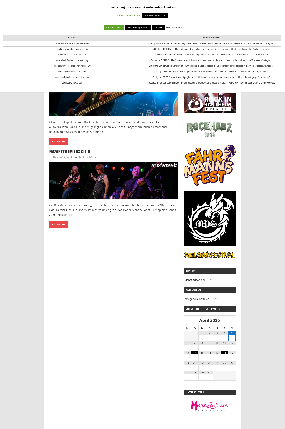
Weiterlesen (59, 141)
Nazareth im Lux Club (69, 152)
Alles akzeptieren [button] (114, 27)
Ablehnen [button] (158, 27)
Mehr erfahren (174, 27)
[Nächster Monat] (232, 320)
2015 (81, 156)
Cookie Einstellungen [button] (128, 15)
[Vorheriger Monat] (187, 320)
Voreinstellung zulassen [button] (154, 15)
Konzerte (91, 156)
